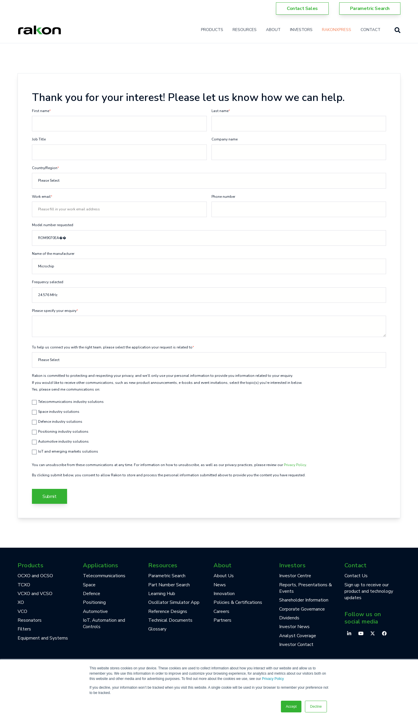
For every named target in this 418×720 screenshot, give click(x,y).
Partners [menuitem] (222, 620)
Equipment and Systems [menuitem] (43, 638)
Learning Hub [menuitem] (161, 593)
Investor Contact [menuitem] (296, 644)
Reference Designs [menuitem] (167, 611)
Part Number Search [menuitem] (169, 585)
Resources (245, 29)
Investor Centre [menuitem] (295, 576)
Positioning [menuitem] (94, 602)
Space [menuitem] (89, 585)
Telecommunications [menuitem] (104, 576)
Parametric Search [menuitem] (166, 576)
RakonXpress (336, 29)
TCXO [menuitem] (24, 585)
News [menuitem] (220, 585)
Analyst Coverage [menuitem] (297, 636)
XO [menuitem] (21, 602)
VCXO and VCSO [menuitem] (35, 593)
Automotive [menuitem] (95, 611)
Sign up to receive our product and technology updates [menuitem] (368, 591)
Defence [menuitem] (91, 593)
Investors (301, 29)
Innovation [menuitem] (224, 593)
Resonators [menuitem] (30, 620)
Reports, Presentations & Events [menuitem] (305, 588)
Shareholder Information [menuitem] (303, 600)
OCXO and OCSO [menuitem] (35, 576)
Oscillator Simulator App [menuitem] (173, 602)
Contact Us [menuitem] (356, 576)
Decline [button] (316, 706)
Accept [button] (291, 706)
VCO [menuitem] (22, 611)
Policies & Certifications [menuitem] (238, 602)
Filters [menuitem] (24, 629)
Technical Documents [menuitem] (170, 620)
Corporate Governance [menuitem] (302, 609)
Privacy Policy (273, 679)
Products (212, 29)
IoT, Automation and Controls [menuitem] (104, 623)
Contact (371, 29)
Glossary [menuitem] (157, 629)
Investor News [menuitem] (294, 626)
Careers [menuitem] (221, 611)
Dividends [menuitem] (289, 618)
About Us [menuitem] (224, 576)
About (273, 29)
